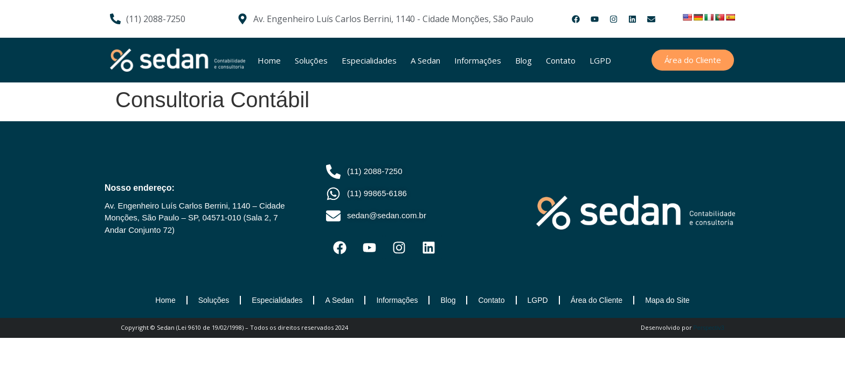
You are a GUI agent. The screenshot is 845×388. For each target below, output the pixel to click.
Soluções (311, 60)
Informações (477, 60)
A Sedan (425, 60)
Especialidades (369, 60)
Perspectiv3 (709, 327)
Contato (561, 60)
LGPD (600, 60)
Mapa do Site (667, 300)
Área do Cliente (597, 300)
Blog (523, 60)
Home (269, 60)
